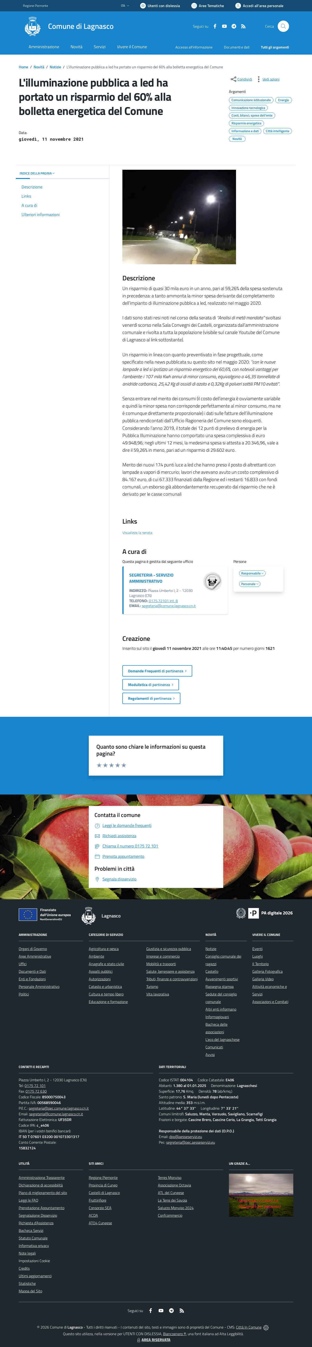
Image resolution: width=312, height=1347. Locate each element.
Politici (24, 994)
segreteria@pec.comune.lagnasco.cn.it (59, 1108)
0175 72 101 (35, 1085)
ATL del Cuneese (171, 1192)
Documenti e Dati (32, 971)
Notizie (55, 67)
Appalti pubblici (100, 971)
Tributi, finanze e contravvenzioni (172, 979)
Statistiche (27, 1283)
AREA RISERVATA (153, 1340)
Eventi (257, 949)
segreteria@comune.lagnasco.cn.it (169, 605)
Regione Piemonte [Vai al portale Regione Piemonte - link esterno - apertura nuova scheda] (35, 5)
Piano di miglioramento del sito (43, 1192)
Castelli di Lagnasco (104, 1192)
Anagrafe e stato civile (106, 964)
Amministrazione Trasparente (42, 1177)
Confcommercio (170, 1215)
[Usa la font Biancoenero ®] (160, 5)
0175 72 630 (36, 1091)
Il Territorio (260, 964)
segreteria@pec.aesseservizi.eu (190, 1142)
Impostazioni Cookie (34, 1261)
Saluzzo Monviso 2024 (176, 1208)
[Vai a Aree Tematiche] (208, 5)
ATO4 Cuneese (100, 1223)
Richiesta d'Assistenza (36, 1223)
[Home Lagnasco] (68, 26)
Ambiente (96, 956)
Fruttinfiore (97, 1200)
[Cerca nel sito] (283, 26)
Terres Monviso (169, 1177)
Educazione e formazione (108, 1001)
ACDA (93, 1215)
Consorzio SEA (100, 1208)
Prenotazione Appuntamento (41, 1208)
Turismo (152, 986)
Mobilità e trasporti (161, 964)
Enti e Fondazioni (32, 979)
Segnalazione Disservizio (38, 1215)
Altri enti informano (220, 1009)
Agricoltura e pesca (104, 949)
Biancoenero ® (174, 1334)
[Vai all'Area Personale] (259, 5)
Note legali (27, 1253)
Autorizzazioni (100, 979)
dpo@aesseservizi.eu (185, 1136)
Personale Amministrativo (39, 986)
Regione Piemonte (103, 1177)
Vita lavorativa (157, 994)
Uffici (23, 964)
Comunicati (214, 1047)
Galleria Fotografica (267, 971)
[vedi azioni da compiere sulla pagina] (267, 79)
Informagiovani (217, 1017)
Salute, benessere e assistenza (170, 971)
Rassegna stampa (219, 986)
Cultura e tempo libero (106, 994)
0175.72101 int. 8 (163, 601)
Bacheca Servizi (31, 1230)
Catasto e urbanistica (105, 986)
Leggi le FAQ (28, 1200)
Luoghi (257, 956)
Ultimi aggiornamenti (35, 1276)
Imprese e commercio (163, 956)
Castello (211, 971)
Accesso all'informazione (194, 47)
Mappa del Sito (30, 1291)
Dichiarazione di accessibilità (41, 1185)
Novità (39, 67)
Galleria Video (263, 979)
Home (23, 67)
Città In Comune (249, 1327)
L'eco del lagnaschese (222, 1039)
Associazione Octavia (174, 1185)
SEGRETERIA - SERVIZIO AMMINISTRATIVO (151, 578)
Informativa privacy (34, 1245)
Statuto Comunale (33, 1238)
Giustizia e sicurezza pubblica (168, 949)
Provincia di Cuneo (103, 1185)
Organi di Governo (33, 949)
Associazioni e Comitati (270, 1001)
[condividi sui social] (241, 79)
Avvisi (210, 1054)
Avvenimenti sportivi (221, 979)
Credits (24, 1268)
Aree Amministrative (35, 956)
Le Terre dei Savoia (172, 1200)
